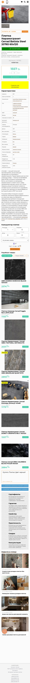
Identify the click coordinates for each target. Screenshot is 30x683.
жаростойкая (24, 106)
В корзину (15, 77)
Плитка (14, 163)
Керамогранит (16, 139)
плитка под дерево (14, 219)
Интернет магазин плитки (15, 672)
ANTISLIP (15, 110)
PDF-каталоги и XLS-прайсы (15, 668)
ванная (18, 100)
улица (24, 99)
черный (15, 112)
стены (14, 100)
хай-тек (15, 152)
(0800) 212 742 (15, 676)
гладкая (15, 103)
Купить (25, 31)
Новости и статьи (8, 552)
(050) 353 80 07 (15, 681)
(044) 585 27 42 (15, 678)
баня (17, 99)
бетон (14, 134)
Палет (18, 233)
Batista (14, 136)
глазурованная (17, 106)
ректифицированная (18, 108)
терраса (21, 99)
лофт (18, 152)
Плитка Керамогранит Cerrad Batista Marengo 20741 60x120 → (16, 489)
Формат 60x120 (19, 255)
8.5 (13, 141)
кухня (14, 99)
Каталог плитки (15, 667)
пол (21, 100)
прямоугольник (17, 149)
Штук (3, 233)
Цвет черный (7, 255)
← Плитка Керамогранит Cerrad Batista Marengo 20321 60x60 (16, 485)
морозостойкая (17, 105)
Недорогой (16, 120)
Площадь (4, 227)
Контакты (15, 670)
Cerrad (14, 115)
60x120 (14, 146)
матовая (19, 103)
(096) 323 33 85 (15, 680)
